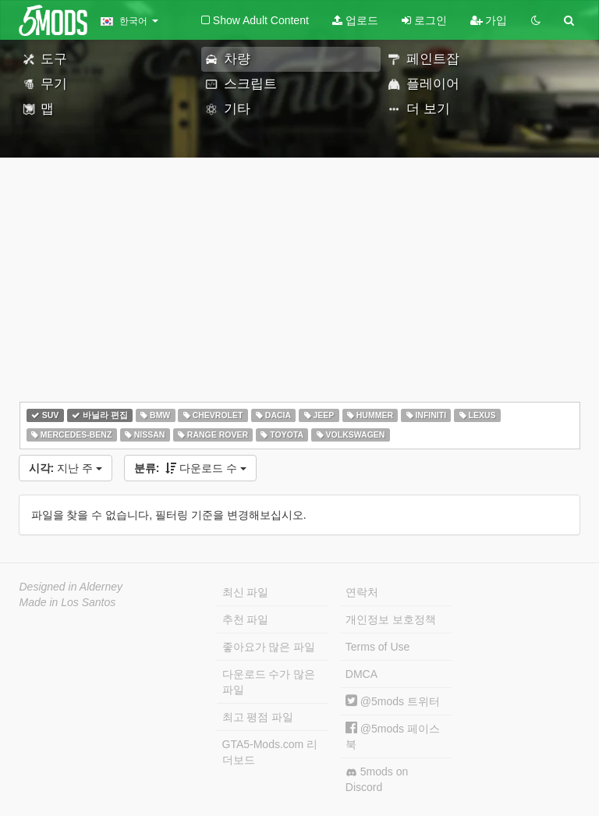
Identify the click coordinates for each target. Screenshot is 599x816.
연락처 (362, 592)
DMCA (361, 674)
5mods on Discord (377, 779)
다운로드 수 (190, 468)
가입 (489, 20)
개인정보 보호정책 (391, 619)
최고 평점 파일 (258, 717)
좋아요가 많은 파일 (269, 646)
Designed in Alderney (71, 586)
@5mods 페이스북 (393, 736)
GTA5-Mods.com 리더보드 (270, 752)
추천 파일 (245, 619)
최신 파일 (245, 592)
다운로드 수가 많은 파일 (269, 682)
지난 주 (65, 468)
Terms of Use (377, 646)
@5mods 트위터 (393, 701)
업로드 (355, 20)
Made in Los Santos (67, 602)
